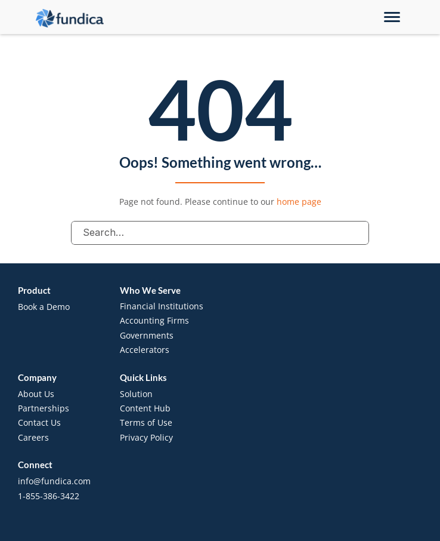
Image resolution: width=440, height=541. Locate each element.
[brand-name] (70, 18)
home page (299, 201)
